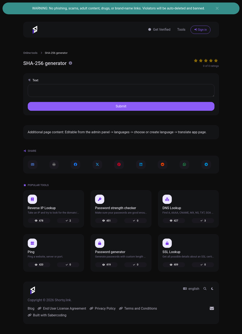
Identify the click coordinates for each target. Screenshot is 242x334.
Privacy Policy (103, 308)
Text (33, 80)
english (191, 289)
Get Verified (159, 30)
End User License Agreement (62, 308)
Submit (121, 106)
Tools (181, 30)
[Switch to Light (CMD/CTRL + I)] (212, 289)
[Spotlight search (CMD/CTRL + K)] (205, 289)
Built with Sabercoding (47, 315)
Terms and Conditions (138, 308)
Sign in (200, 29)
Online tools (30, 52)
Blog (31, 308)
